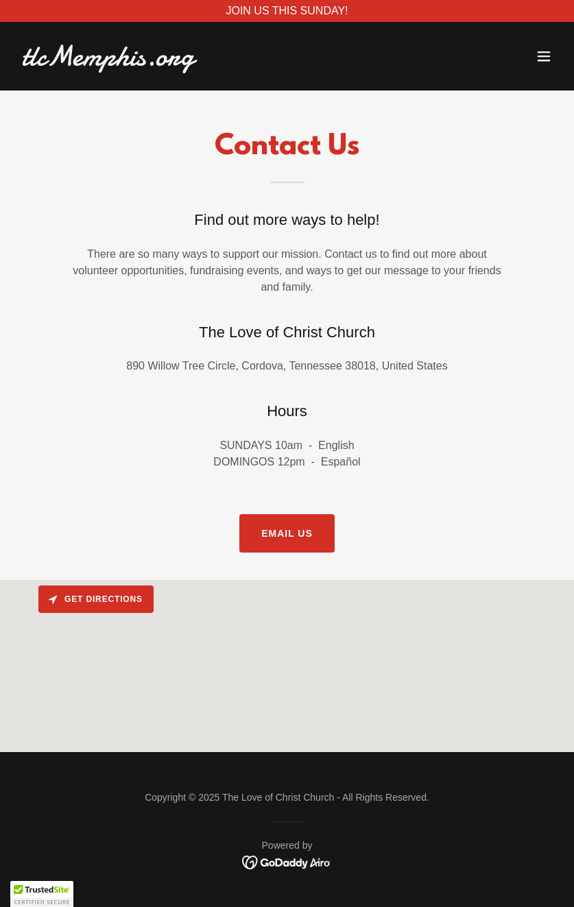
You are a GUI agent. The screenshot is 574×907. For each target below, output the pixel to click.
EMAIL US (287, 533)
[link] (108, 61)
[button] (544, 56)
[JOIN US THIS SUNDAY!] (287, 11)
